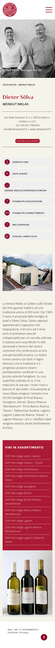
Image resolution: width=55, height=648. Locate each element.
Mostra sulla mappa (27, 141)
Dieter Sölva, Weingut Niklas (22, 70)
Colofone (13, 632)
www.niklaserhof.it (40, 129)
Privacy (24, 632)
